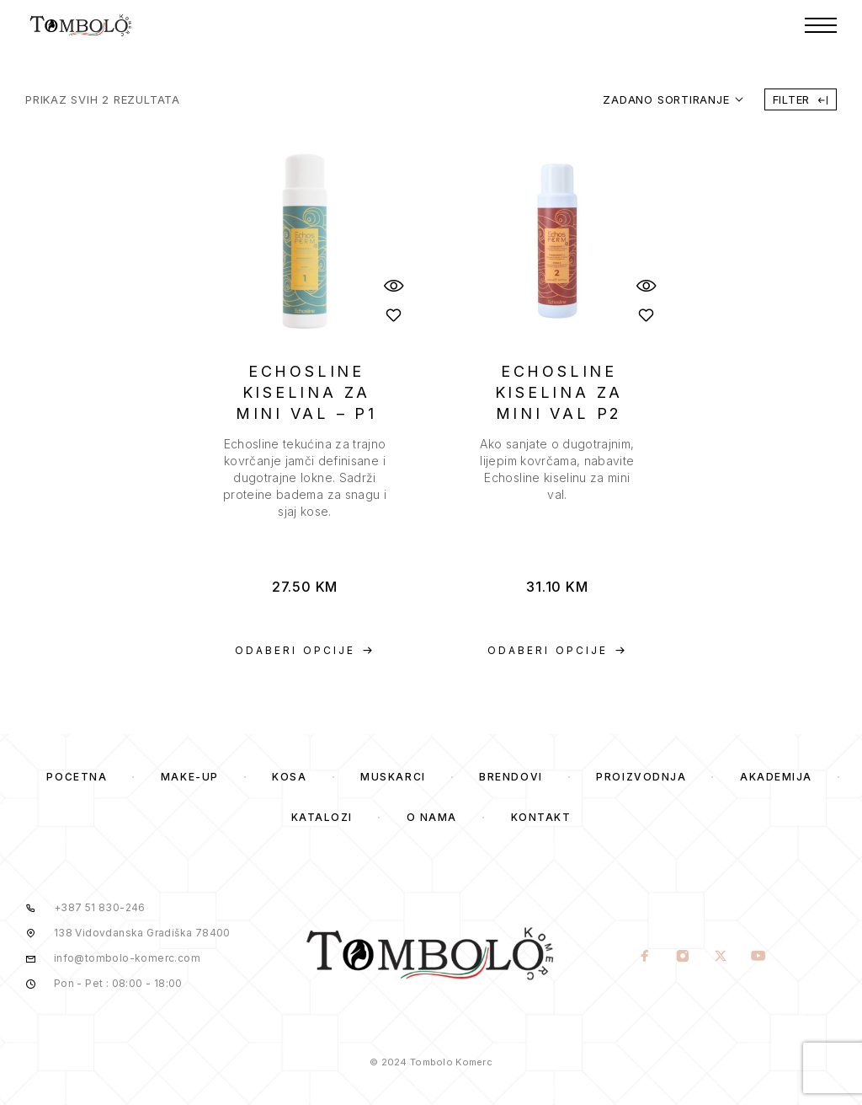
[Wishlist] (393, 315)
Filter (800, 99)
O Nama (432, 817)
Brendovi (510, 776)
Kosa (289, 776)
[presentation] (305, 478)
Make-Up (190, 776)
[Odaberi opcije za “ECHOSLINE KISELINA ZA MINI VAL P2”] (557, 650)
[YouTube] (758, 956)
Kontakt (541, 817)
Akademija (776, 776)
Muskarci (392, 776)
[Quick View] (393, 285)
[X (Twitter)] (720, 956)
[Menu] (821, 25)
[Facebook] (644, 956)
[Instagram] (682, 956)
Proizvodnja (641, 776)
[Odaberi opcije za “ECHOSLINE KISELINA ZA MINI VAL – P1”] (304, 650)
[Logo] (81, 25)
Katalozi (322, 817)
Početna (76, 776)
